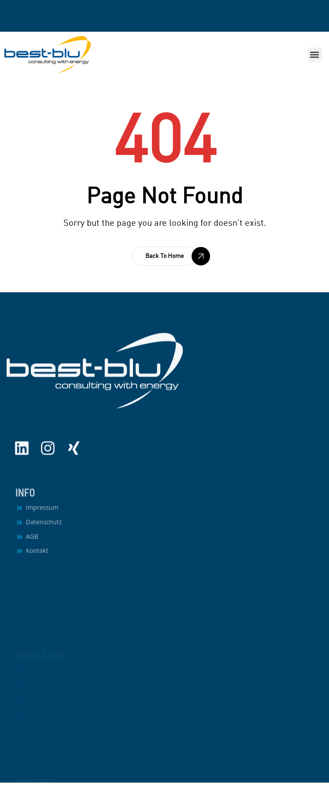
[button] (314, 55)
